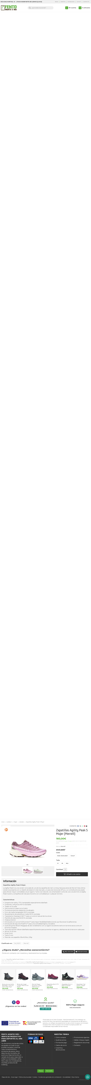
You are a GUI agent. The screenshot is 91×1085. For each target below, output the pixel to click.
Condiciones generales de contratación (50, 1077)
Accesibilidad (66, 1077)
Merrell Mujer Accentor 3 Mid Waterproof (36, 986)
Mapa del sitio (6, 1077)
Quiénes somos (61, 1040)
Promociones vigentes (81, 1037)
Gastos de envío (61, 1045)
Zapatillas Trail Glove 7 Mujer (81, 985)
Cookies (34, 1077)
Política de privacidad (25, 1077)
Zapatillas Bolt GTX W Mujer (53, 985)
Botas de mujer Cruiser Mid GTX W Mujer (22, 986)
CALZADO (58, 962)
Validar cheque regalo (81, 1040)
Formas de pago (61, 1042)
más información (75, 1007)
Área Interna (75, 1077)
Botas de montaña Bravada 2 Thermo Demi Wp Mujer (8, 986)
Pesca (41, 1071)
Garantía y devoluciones (60, 1049)
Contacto (77, 1045)
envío (66, 841)
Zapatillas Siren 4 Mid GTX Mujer (67, 985)
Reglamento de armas (81, 1042)
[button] (27, 864)
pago (70, 841)
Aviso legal (14, 1077)
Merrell (71, 962)
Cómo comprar (61, 1037)
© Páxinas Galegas (83, 1079)
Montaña (49, 1071)
